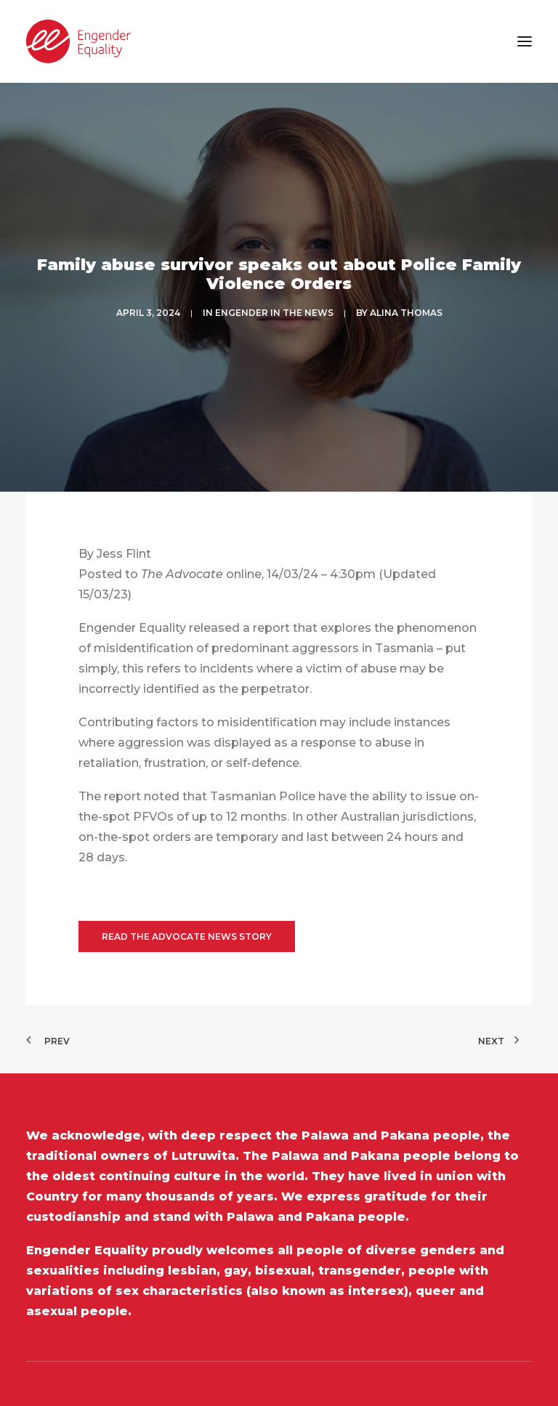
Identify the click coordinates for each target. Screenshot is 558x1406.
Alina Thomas (406, 287)
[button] (524, 41)
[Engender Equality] (78, 41)
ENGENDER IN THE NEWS (274, 287)
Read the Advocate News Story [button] (187, 885)
